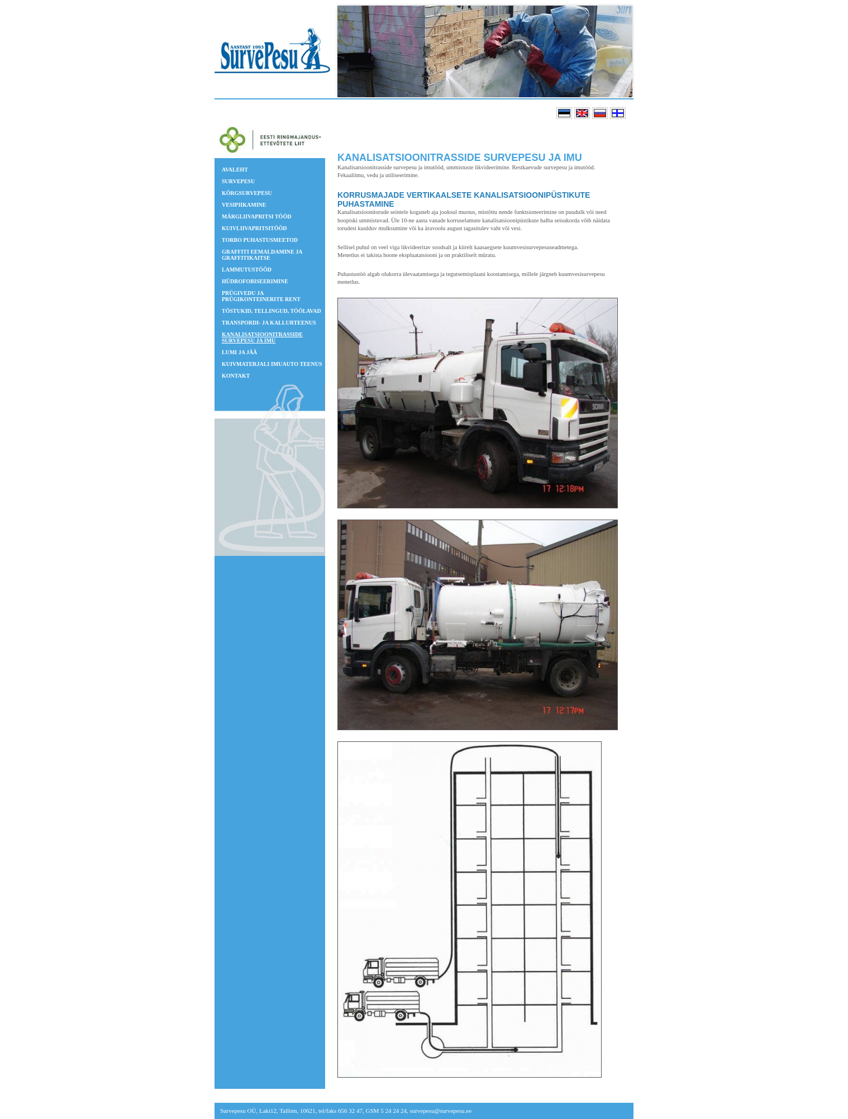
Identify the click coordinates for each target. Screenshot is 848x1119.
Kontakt (236, 376)
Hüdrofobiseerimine (255, 281)
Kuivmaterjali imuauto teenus (272, 364)
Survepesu (238, 181)
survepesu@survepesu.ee (440, 1110)
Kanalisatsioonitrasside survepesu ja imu (262, 337)
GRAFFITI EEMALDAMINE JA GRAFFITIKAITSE (262, 255)
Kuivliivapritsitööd (254, 228)
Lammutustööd (246, 269)
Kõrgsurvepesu (247, 193)
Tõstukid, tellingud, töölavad (271, 311)
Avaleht (235, 169)
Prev (355, 51)
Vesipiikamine (244, 205)
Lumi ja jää (239, 352)
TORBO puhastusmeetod (260, 240)
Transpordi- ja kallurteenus (269, 323)
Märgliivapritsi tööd (256, 216)
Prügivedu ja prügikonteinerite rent (261, 296)
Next (621, 51)
